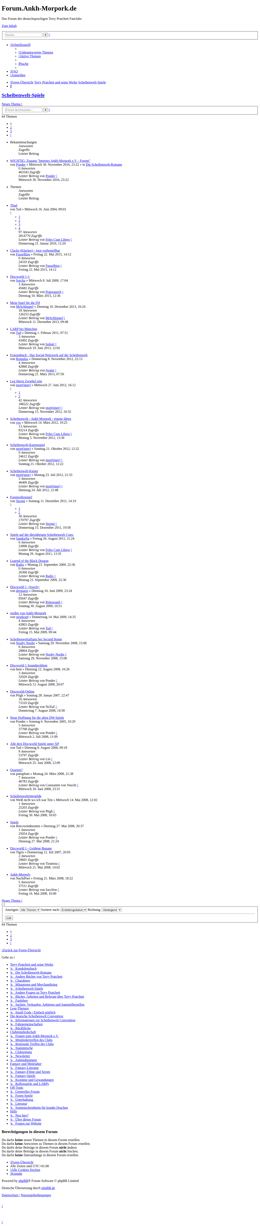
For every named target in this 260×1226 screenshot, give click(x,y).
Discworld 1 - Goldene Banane (31, 848)
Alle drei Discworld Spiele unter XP (34, 744)
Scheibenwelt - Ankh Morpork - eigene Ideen (40, 419)
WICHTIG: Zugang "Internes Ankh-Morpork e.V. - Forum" (50, 161)
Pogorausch (53, 292)
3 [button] (11, 131)
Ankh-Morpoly (20, 874)
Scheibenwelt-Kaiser (24, 471)
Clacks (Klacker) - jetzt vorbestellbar (35, 250)
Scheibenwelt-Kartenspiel (27, 445)
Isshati (49, 344)
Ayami (49, 370)
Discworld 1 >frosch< (25, 587)
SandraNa (22, 538)
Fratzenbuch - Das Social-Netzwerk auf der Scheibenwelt (49, 355)
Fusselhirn (23, 254)
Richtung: (104, 909)
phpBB (23, 1181)
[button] (10, 135)
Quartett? (16, 770)
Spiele (14, 822)
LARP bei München (23, 329)
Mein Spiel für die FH (25, 303)
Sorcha (20, 280)
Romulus (22, 359)
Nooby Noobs (25, 643)
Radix (20, 564)
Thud (13, 205)
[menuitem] (36, 52)
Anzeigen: (22, 909)
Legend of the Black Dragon (29, 561)
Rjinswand (52, 602)
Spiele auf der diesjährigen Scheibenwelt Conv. (42, 534)
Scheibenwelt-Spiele (23, 95)
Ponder (20, 164)
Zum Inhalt (9, 26)
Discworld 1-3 (19, 276)
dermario (22, 591)
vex (18, 422)
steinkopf (22, 617)
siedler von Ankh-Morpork (28, 613)
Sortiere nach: (64, 909)
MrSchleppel (24, 306)
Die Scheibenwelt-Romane (104, 164)
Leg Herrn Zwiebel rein (26, 381)
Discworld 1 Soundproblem (28, 665)
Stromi (20, 501)
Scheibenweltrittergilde (25, 796)
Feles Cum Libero (57, 239)
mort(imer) (23, 385)
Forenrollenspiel (21, 497)
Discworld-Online (22, 691)
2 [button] (11, 127)
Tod (18, 333)
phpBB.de (48, 1188)
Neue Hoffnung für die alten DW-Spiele (37, 717)
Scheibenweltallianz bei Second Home (36, 639)
